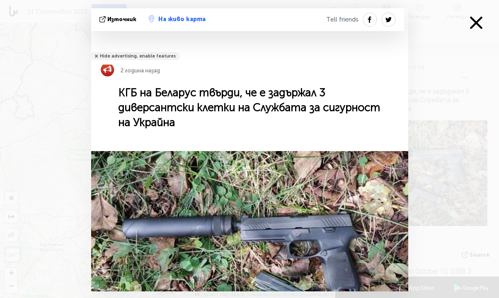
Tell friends (342, 19)
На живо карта (177, 19)
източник (118, 19)
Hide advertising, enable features (138, 56)
